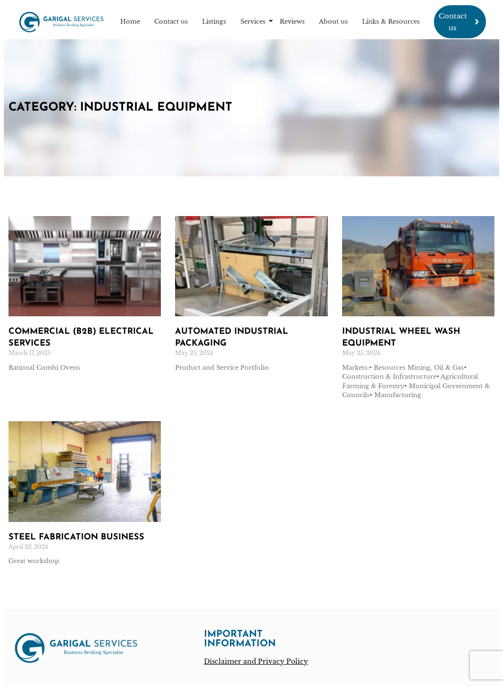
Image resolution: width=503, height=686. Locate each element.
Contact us (171, 21)
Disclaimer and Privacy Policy (256, 661)
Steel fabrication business (76, 537)
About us (333, 21)
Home (130, 21)
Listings (214, 21)
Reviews (292, 21)
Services (254, 21)
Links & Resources (391, 21)
